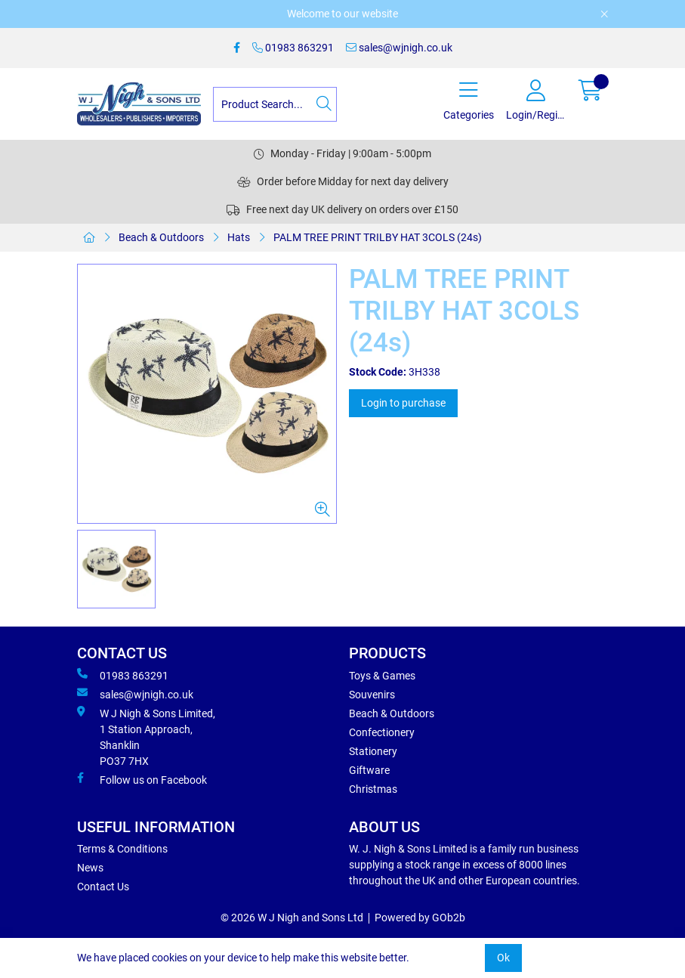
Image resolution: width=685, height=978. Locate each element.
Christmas (373, 789)
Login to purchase (403, 403)
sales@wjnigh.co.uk (399, 48)
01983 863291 (293, 48)
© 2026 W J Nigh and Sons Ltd (292, 917)
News (90, 868)
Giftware (369, 770)
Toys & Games (382, 676)
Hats (238, 237)
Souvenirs (372, 695)
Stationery (373, 751)
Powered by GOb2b (420, 917)
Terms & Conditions (122, 849)
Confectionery (382, 732)
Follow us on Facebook (142, 779)
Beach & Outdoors (161, 237)
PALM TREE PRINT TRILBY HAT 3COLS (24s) (377, 237)
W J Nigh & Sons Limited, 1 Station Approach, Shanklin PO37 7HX (146, 736)
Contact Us (103, 887)
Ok (503, 958)
